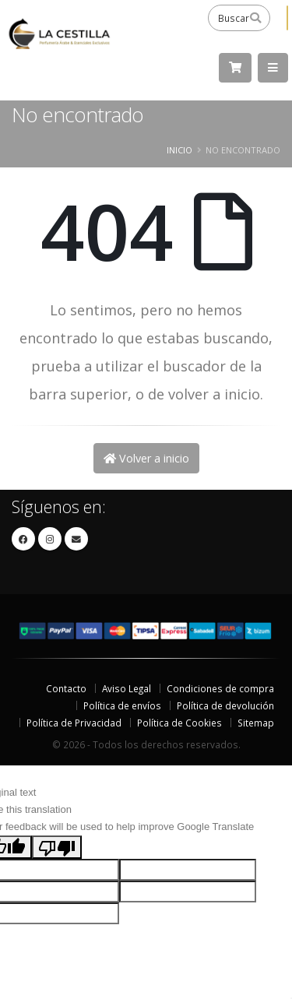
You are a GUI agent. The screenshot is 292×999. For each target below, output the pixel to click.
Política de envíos (122, 705)
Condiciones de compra (220, 688)
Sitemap (255, 722)
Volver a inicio (146, 458)
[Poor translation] (57, 847)
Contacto (66, 688)
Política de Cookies (179, 722)
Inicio (179, 150)
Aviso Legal (126, 688)
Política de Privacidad (73, 722)
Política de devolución (225, 705)
